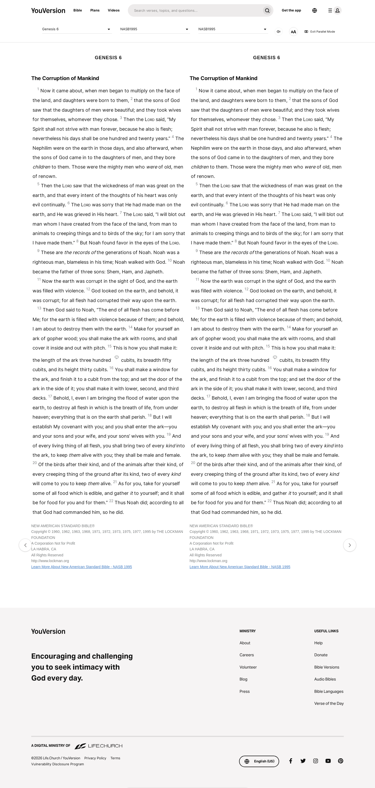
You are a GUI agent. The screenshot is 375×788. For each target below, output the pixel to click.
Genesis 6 (77, 29)
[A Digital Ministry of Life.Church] (187, 743)
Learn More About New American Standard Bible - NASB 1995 (81, 567)
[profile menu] (334, 10)
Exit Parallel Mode (319, 31)
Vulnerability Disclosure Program (57, 764)
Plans (94, 10)
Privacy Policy (95, 758)
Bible (77, 10)
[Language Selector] (314, 10)
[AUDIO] (278, 31)
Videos (114, 10)
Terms (115, 758)
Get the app (291, 10)
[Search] (194, 10)
